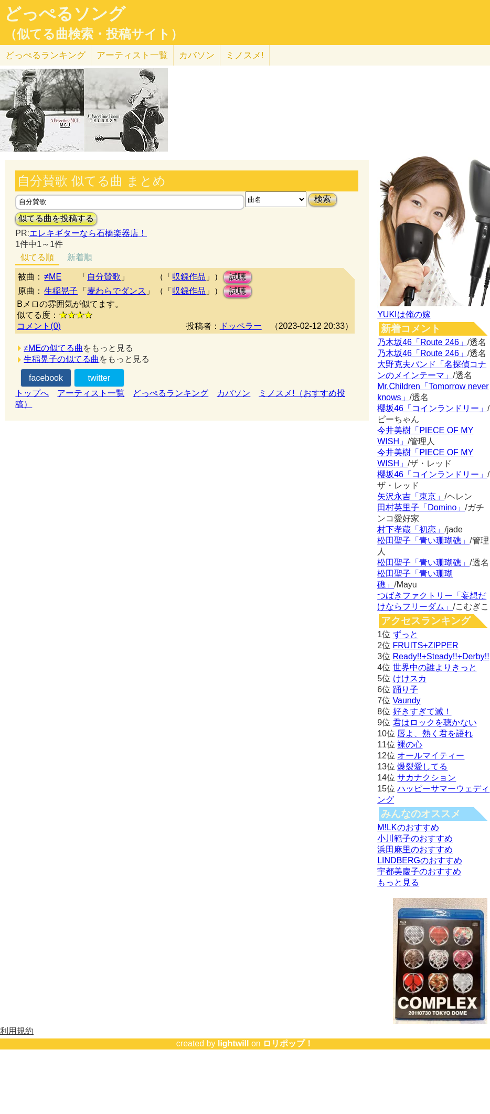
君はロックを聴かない (435, 722)
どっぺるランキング (170, 393)
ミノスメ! (245, 55)
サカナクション (426, 777)
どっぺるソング (64, 13)
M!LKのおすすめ (408, 827)
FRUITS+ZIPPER (426, 645)
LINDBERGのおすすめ (419, 860)
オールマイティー (430, 755)
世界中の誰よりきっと (435, 667)
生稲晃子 (61, 290)
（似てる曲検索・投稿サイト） (93, 34)
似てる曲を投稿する (56, 218)
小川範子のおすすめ (415, 838)
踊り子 (405, 689)
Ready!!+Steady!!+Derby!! (441, 656)
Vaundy (407, 700)
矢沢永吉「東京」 (410, 496)
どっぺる (45, 55)
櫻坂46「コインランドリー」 (432, 408)
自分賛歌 (104, 276)
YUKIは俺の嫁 (403, 314)
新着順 (79, 257)
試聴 (237, 276)
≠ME (52, 276)
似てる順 (37, 257)
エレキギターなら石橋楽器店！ (88, 233)
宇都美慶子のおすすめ (419, 871)
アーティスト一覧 (90, 393)
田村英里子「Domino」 (421, 507)
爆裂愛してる (422, 766)
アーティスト (132, 55)
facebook (46, 377)
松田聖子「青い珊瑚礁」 (423, 540)
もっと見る (398, 882)
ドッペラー (241, 326)
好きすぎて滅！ (422, 711)
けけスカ (410, 678)
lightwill (233, 1043)
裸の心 (409, 744)
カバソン (197, 55)
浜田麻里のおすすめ (415, 849)
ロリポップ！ (288, 1043)
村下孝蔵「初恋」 (410, 529)
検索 (322, 199)
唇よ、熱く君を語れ (435, 733)
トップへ (32, 393)
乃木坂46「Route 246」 (422, 342)
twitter (99, 377)
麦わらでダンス (116, 290)
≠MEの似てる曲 (53, 348)
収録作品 (189, 276)
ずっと (405, 634)
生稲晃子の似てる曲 (61, 359)
